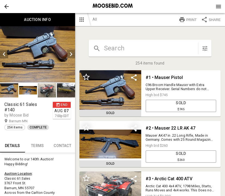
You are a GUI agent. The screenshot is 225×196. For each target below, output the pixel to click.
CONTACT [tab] (62, 145)
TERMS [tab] (37, 145)
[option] (37, 54)
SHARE (211, 19)
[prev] (4, 54)
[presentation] (112, 6)
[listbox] (37, 54)
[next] (71, 54)
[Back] (6, 6)
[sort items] (204, 48)
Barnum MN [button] (23, 121)
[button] (6, 6)
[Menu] (218, 6)
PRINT (188, 19)
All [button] (95, 19)
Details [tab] (12, 145)
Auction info (37, 19)
